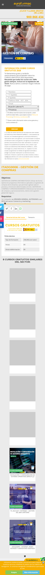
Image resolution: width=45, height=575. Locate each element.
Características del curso (15, 217)
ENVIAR (14, 129)
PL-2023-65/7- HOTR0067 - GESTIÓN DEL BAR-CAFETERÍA (23, 512)
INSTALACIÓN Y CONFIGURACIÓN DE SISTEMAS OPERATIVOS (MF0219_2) (22, 476)
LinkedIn (16, 209)
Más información (31, 572)
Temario (31, 217)
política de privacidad (23, 158)
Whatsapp (20, 209)
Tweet (7, 209)
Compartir (11, 209)
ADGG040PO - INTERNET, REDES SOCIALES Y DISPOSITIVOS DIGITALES (22, 547)
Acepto (14, 572)
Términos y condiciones (21, 117)
